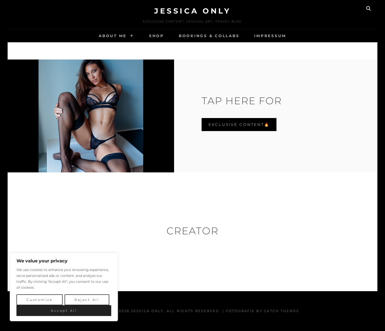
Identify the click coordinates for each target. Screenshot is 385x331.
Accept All (64, 310)
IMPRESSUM (270, 35)
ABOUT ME (113, 35)
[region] (64, 287)
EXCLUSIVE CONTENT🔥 (239, 124)
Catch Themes (281, 311)
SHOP (156, 35)
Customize (40, 300)
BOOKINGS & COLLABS (209, 35)
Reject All (86, 300)
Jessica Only (192, 10)
